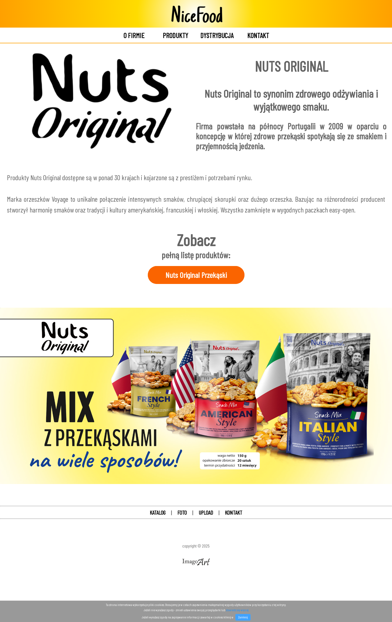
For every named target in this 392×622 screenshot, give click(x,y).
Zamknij (243, 617)
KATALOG (158, 512)
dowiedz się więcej (237, 610)
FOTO (182, 512)
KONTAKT (233, 512)
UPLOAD (206, 512)
